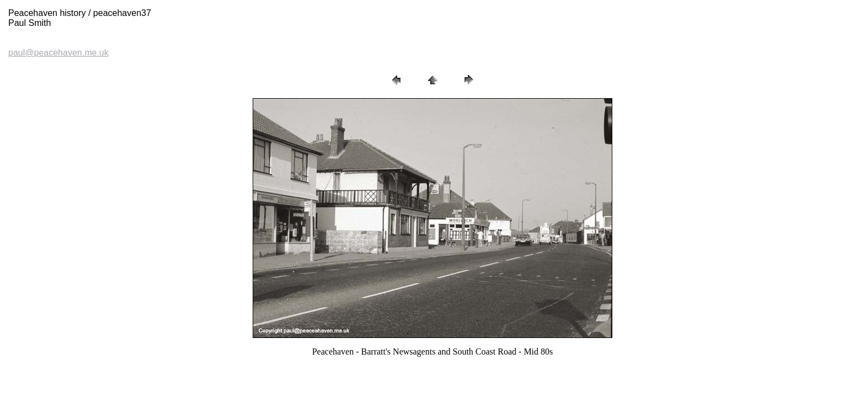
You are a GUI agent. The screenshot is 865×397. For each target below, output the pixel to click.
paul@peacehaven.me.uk (58, 52)
